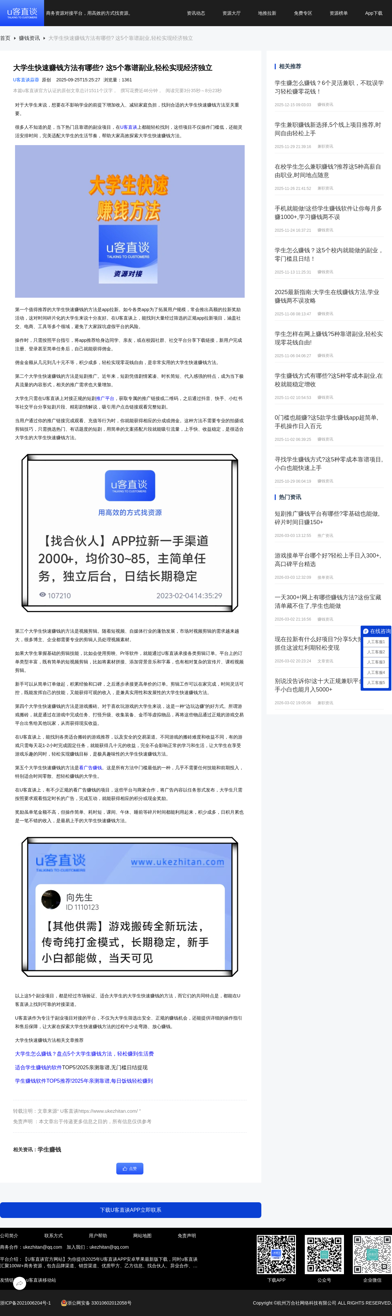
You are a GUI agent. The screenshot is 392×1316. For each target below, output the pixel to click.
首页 (5, 38)
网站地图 (142, 1235)
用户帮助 (98, 1235)
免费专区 (303, 13)
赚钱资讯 (29, 38)
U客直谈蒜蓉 (26, 79)
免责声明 (187, 1235)
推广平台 (105, 398)
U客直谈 (128, 127)
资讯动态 (196, 13)
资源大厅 (231, 13)
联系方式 (53, 1235)
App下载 (374, 13)
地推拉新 (267, 13)
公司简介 (9, 1235)
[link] (5, 38)
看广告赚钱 (90, 767)
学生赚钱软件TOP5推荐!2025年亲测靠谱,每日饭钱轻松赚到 (84, 1081)
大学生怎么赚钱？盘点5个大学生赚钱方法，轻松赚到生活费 (84, 1054)
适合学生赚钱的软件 (38, 1067)
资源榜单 (339, 13)
